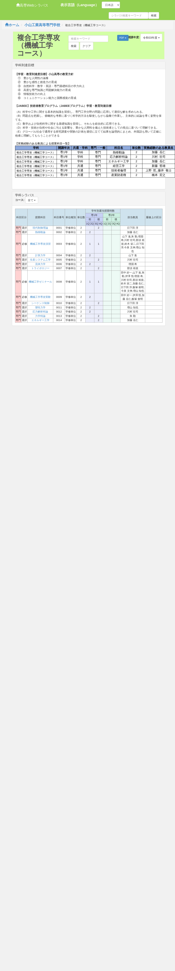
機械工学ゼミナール (40, 281)
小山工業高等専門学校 (42, 25)
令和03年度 (151, 37)
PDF (122, 37)
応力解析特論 (40, 311)
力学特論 (40, 315)
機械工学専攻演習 (40, 243)
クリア (86, 46)
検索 (154, 15)
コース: (19, 200)
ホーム (12, 25)
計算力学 (40, 255)
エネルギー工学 (40, 320)
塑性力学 (40, 307)
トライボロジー (40, 268)
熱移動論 (40, 232)
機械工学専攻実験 (40, 296)
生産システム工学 (40, 259)
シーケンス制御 (40, 303)
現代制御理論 (40, 227)
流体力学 (40, 264)
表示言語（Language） (79, 5)
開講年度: (134, 37)
